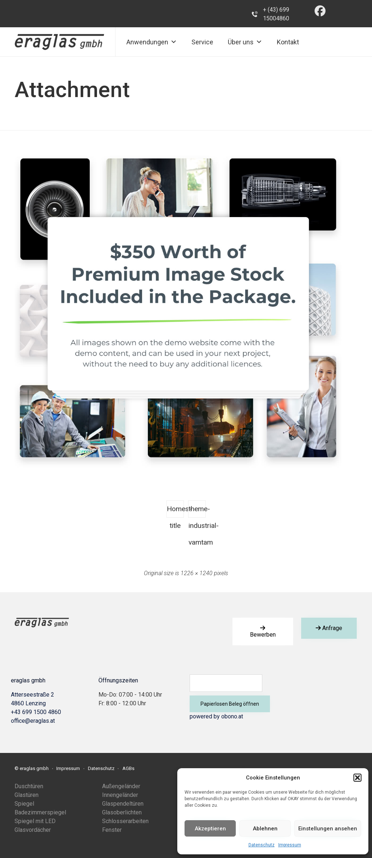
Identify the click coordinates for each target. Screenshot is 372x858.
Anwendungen (151, 42)
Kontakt (288, 42)
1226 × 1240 (197, 573)
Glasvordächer (33, 829)
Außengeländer (121, 786)
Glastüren (27, 794)
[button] (357, 777)
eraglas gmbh (34, 768)
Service (202, 42)
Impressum (289, 844)
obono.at (232, 716)
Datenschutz (261, 844)
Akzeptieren (210, 828)
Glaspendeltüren (122, 803)
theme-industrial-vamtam (197, 511)
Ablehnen (265, 828)
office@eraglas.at (33, 720)
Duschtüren (29, 786)
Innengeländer (120, 794)
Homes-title (175, 511)
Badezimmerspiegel (40, 812)
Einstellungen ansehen (327, 828)
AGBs (128, 768)
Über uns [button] (245, 42)
